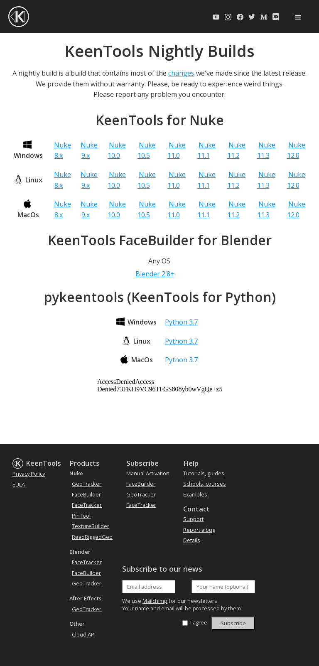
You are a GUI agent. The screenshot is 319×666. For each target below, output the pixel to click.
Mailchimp (154, 601)
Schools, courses (204, 483)
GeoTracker (86, 483)
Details (191, 540)
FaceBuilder (86, 494)
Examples (195, 494)
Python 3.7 (181, 322)
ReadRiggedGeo (92, 537)
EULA (18, 484)
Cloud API (84, 634)
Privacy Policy (28, 473)
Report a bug (199, 529)
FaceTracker (87, 505)
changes (181, 73)
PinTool (81, 515)
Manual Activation (147, 473)
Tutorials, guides (203, 473)
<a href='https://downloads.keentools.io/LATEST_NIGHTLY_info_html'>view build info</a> (159, 409)
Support (193, 519)
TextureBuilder (90, 526)
